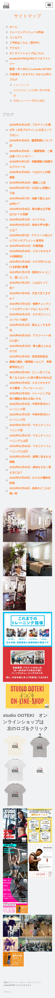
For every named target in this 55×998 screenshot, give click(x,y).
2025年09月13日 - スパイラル (27, 219)
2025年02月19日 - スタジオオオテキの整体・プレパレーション (29, 385)
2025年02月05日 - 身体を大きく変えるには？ (30, 469)
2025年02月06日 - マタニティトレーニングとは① (30, 448)
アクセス (14, 47)
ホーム (13, 26)
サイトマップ (35, 982)
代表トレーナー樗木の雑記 (29, 100)
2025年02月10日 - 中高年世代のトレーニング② (30, 406)
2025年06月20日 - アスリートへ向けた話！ (30, 338)
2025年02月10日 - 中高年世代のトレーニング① (30, 417)
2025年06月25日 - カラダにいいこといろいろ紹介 (30, 317)
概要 (5, 982)
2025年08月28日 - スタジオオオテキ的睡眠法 (30, 253)
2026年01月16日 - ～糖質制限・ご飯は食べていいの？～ (31, 153)
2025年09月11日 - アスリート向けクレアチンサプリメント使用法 (31, 238)
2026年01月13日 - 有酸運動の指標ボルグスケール (31, 164)
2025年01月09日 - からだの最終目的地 (30, 480)
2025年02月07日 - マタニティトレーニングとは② (30, 438)
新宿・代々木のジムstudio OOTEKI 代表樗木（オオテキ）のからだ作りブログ (31, 74)
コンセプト (16, 37)
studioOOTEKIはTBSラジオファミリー (29, 61)
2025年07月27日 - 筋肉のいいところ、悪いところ (30, 274)
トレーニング (21, 84)
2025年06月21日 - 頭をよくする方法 (29, 327)
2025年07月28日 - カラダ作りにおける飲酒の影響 (30, 264)
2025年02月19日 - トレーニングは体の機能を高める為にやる (29, 396)
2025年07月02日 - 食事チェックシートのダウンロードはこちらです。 (30, 306)
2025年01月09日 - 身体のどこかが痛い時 (30, 490)
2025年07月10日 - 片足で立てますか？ (29, 296)
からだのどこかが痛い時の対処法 (31, 92)
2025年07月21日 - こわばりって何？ (28, 285)
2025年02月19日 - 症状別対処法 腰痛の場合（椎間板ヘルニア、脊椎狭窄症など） (30, 362)
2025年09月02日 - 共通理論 (26, 245)
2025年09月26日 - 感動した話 (27, 182)
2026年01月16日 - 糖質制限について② (31, 143)
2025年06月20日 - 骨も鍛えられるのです (30, 348)
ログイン (7, 992)
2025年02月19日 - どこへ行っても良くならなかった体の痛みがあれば (30, 375)
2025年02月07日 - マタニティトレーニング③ (30, 427)
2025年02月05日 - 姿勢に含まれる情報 (30, 459)
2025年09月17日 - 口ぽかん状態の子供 (29, 190)
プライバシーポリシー (18, 982)
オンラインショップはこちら (26, 53)
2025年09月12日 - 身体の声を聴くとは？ (29, 227)
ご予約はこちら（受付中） (25, 42)
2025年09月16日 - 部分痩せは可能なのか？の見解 (29, 211)
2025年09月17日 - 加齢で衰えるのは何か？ (29, 201)
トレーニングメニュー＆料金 (26, 32)
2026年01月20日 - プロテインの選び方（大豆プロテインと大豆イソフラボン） (30, 130)
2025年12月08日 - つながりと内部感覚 (29, 174)
